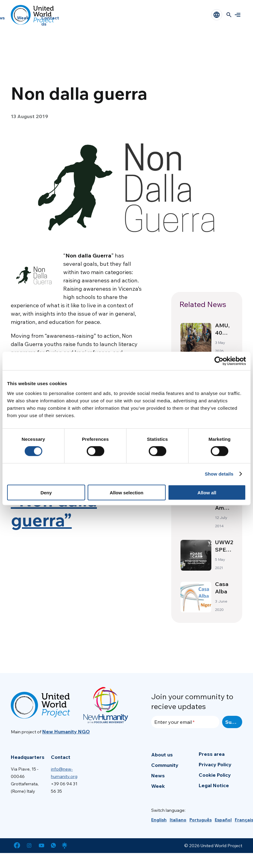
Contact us (50, 21)
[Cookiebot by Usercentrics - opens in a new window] (219, 361)
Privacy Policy (215, 764)
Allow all (206, 492)
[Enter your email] (185, 722)
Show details (219, 473)
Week (23, 18)
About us (162, 754)
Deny (46, 492)
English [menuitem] (159, 820)
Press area (212, 754)
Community (164, 765)
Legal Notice (214, 785)
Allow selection (126, 492)
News (158, 775)
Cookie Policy (215, 775)
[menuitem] (159, 820)
